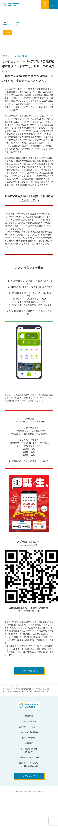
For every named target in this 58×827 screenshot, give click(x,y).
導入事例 (22, 727)
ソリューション (29, 721)
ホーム (5, 687)
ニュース (14, 687)
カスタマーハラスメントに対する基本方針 (29, 764)
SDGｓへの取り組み (29, 732)
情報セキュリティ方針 (29, 757)
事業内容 (29, 716)
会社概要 (29, 743)
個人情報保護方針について (29, 750)
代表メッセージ (29, 737)
